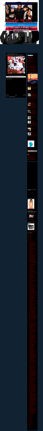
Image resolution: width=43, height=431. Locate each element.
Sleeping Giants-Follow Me (32, 314)
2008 (29, 427)
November (30, 413)
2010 (29, 425)
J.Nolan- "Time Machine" (32, 313)
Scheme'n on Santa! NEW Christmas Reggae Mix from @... (33, 294)
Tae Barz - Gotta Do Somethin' (33, 310)
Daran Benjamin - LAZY (32, 270)
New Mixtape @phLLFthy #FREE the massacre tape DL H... (33, 262)
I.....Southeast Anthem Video (31, 101)
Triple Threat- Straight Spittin (32, 410)
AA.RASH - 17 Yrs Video (32, 379)
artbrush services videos (32, 384)
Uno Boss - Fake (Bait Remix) (32, 399)
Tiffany (29, 154)
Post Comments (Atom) (12, 96)
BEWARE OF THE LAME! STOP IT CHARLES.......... (33, 104)
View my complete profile (31, 159)
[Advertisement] (15, 88)
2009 (29, 426)
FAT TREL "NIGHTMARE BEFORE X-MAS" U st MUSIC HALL (32, 265)
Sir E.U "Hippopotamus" (32, 251)
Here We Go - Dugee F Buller (32, 391)
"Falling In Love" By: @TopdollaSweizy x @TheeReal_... (32, 346)
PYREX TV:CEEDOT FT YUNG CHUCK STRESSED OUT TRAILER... (33, 342)
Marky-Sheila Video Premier (31, 91)
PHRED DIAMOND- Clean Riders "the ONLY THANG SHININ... (32, 376)
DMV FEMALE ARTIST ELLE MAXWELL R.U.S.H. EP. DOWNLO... (32, 327)
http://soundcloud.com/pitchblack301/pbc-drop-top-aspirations (16, 75)
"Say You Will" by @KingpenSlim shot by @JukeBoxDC (32, 300)
